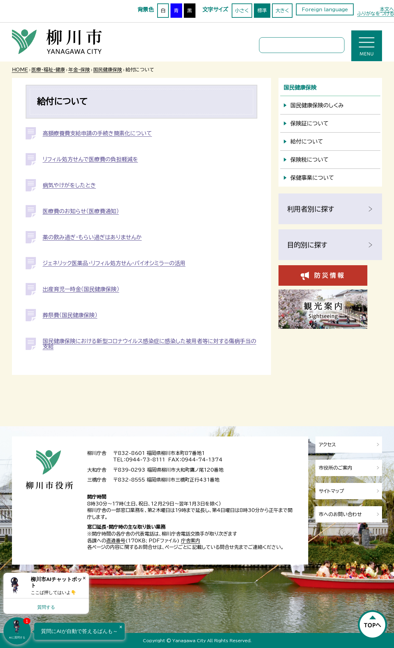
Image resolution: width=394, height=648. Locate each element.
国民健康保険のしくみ (317, 105)
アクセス (327, 444)
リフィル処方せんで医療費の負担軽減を (90, 159)
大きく (282, 10)
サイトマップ (331, 491)
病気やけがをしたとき (69, 185)
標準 (262, 10)
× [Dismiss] (84, 578)
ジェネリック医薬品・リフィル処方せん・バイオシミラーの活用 (114, 263)
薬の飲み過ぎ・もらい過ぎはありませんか (92, 237)
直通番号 (115, 540)
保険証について (309, 123)
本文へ (387, 9)
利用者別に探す (310, 208)
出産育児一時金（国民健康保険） (81, 289)
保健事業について (312, 177)
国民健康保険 (107, 69)
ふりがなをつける (375, 13)
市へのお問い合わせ (340, 514)
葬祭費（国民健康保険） (70, 315)
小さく (242, 10)
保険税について (309, 159)
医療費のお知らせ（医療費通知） (81, 211)
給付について (306, 141)
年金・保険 (79, 69)
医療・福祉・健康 (48, 69)
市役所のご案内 (335, 467)
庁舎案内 (190, 540)
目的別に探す (307, 244)
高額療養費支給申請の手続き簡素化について (97, 133)
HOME (20, 69)
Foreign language (325, 9)
